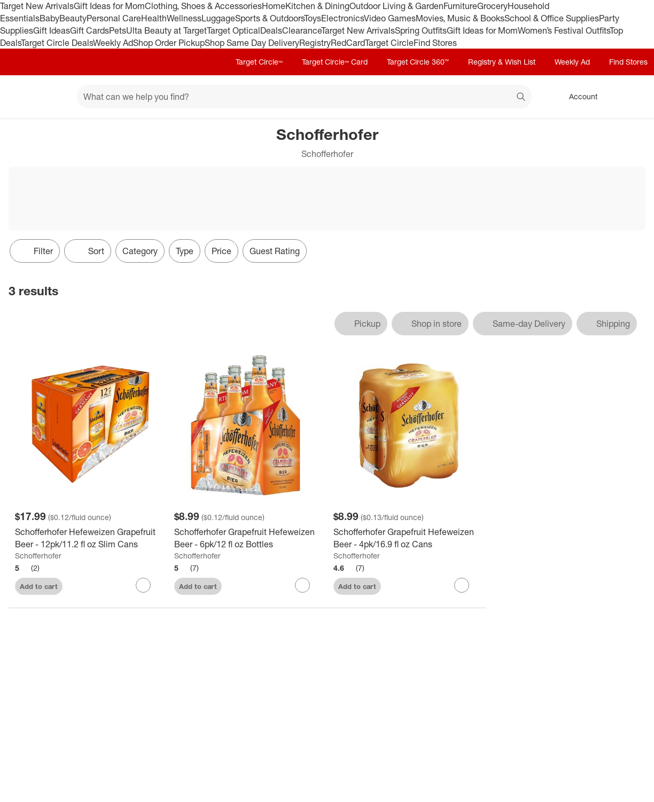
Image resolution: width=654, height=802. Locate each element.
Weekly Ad (113, 42)
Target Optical (233, 30)
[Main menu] (52, 96)
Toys (312, 18)
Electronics (342, 18)
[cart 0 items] (631, 96)
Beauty (73, 18)
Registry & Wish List (501, 61)
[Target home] (23, 96)
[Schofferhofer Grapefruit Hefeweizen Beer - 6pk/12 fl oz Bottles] (247, 538)
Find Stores (435, 42)
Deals (271, 30)
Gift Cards (89, 30)
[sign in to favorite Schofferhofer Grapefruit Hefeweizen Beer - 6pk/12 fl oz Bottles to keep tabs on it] (302, 585)
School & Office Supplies (551, 18)
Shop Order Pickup (169, 42)
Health (154, 18)
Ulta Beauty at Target (166, 30)
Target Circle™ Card (335, 61)
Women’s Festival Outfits (564, 30)
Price (221, 251)
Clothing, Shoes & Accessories (203, 6)
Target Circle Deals (57, 42)
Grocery (492, 6)
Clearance (301, 30)
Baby (49, 18)
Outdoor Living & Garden (396, 6)
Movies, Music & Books (460, 18)
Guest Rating (275, 251)
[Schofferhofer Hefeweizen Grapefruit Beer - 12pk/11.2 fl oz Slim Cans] (88, 538)
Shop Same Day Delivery (252, 42)
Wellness (184, 18)
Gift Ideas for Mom (109, 6)
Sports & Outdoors (269, 18)
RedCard (348, 42)
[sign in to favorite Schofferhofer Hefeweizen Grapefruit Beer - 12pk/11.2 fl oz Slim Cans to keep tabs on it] (143, 585)
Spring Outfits (421, 30)
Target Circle (389, 42)
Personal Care (114, 18)
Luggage (218, 18)
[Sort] (87, 251)
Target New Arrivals (37, 6)
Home (273, 6)
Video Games (390, 18)
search (521, 97)
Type (184, 251)
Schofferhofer (38, 555)
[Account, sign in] (577, 96)
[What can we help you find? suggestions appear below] (304, 96)
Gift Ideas (51, 30)
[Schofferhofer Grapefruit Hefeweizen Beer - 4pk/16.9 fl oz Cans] (406, 538)
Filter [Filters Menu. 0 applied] (35, 251)
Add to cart (39, 586)
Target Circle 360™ (418, 61)
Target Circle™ (259, 61)
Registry (315, 42)
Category (140, 251)
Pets (117, 30)
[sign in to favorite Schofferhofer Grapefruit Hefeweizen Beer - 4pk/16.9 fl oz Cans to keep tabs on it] (461, 585)
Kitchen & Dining (317, 6)
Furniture (460, 6)
